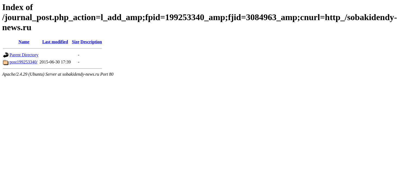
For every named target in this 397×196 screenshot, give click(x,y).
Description (91, 41)
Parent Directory (24, 55)
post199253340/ (24, 62)
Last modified (55, 41)
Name (23, 41)
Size (75, 41)
